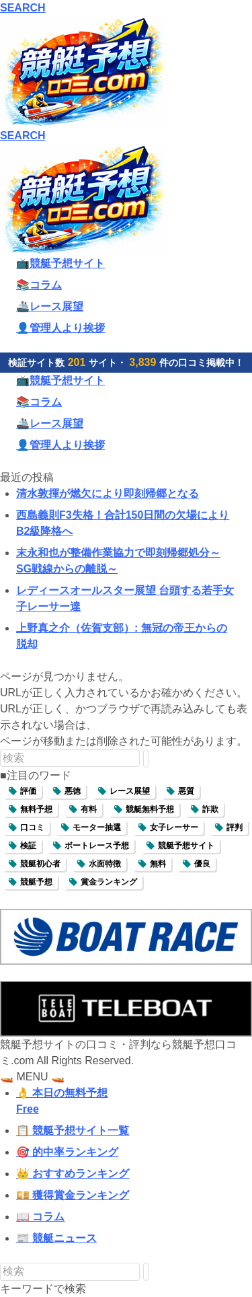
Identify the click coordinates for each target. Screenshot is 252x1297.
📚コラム (39, 285)
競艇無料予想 (150, 809)
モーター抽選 (97, 827)
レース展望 (130, 791)
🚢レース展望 (49, 306)
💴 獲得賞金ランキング (72, 1195)
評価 (28, 791)
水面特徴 (105, 863)
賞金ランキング (109, 882)
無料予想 (36, 809)
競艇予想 (36, 882)
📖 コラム (40, 1216)
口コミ (32, 827)
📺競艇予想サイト (60, 263)
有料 (89, 809)
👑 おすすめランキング (72, 1173)
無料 (158, 863)
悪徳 (73, 791)
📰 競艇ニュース (56, 1238)
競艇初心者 (40, 863)
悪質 (186, 791)
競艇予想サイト (186, 845)
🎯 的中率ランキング (67, 1152)
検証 (28, 845)
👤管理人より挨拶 (60, 328)
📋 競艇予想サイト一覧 (72, 1130)
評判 (234, 827)
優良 (202, 863)
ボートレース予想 (97, 845)
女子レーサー (174, 827)
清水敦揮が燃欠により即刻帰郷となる (107, 493)
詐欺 (210, 809)
